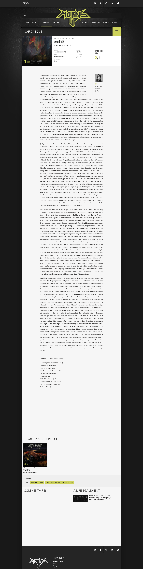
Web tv (114, 24)
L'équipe (55, 560)
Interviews (96, 24)
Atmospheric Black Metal (67, 476)
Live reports (85, 24)
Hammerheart (34, 476)
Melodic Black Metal (55, 476)
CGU (54, 557)
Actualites (36, 24)
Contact (55, 564)
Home (27, 24)
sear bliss (41, 476)
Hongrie (47, 476)
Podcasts (106, 24)
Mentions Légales (58, 555)
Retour (116, 31)
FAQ (54, 562)
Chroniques (46, 24)
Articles (56, 24)
